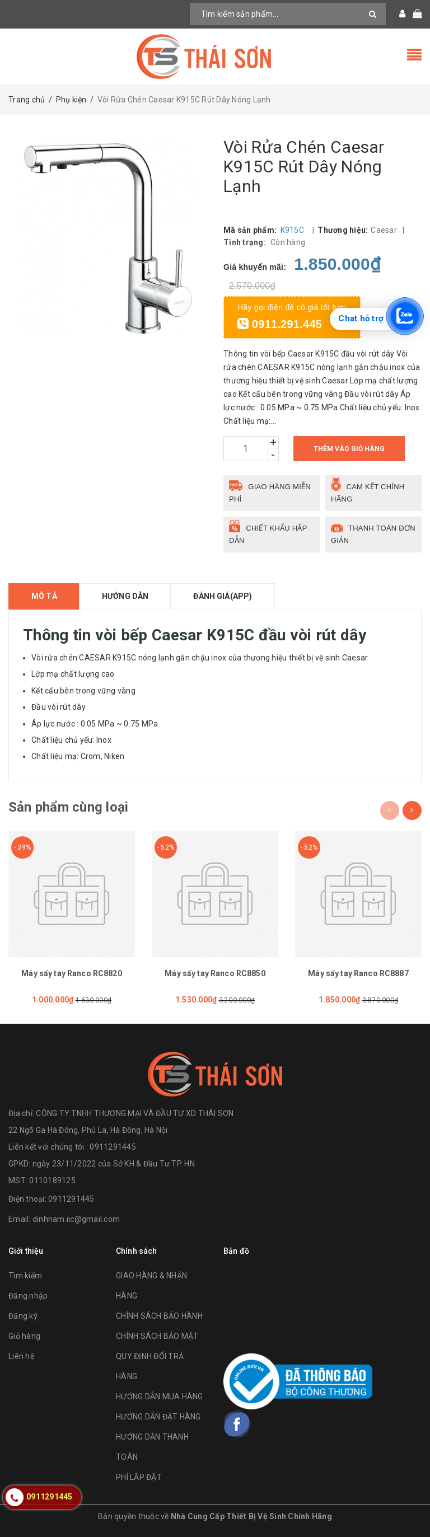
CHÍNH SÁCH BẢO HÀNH (159, 1315)
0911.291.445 (279, 324)
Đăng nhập (28, 1295)
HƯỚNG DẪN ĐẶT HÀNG (158, 1416)
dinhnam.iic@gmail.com (76, 1219)
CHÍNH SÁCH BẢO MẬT (157, 1336)
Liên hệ (21, 1356)
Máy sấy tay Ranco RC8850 (215, 973)
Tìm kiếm (25, 1275)
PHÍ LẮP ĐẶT (139, 1477)
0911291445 (71, 1198)
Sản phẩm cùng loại (68, 807)
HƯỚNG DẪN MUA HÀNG (159, 1396)
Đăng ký (23, 1315)
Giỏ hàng (24, 1336)
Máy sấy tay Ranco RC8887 (358, 973)
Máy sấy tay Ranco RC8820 (71, 973)
